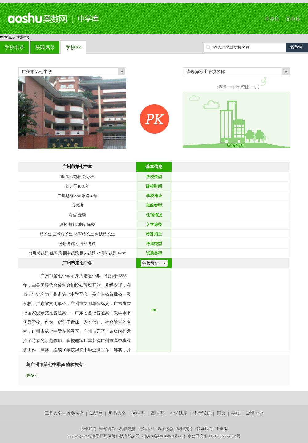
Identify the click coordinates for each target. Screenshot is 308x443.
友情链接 (127, 428)
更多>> (32, 375)
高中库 (293, 19)
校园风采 (45, 47)
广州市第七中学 (77, 166)
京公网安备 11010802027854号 (214, 436)
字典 (235, 413)
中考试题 (202, 413)
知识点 (96, 413)
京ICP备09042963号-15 (164, 436)
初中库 (138, 413)
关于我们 (88, 428)
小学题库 (178, 413)
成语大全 (254, 413)
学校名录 (14, 47)
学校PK (74, 47)
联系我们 (205, 428)
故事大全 (74, 413)
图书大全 (117, 413)
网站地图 (146, 428)
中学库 (272, 19)
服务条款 (166, 428)
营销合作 (107, 428)
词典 (221, 413)
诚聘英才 (185, 428)
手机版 (222, 428)
